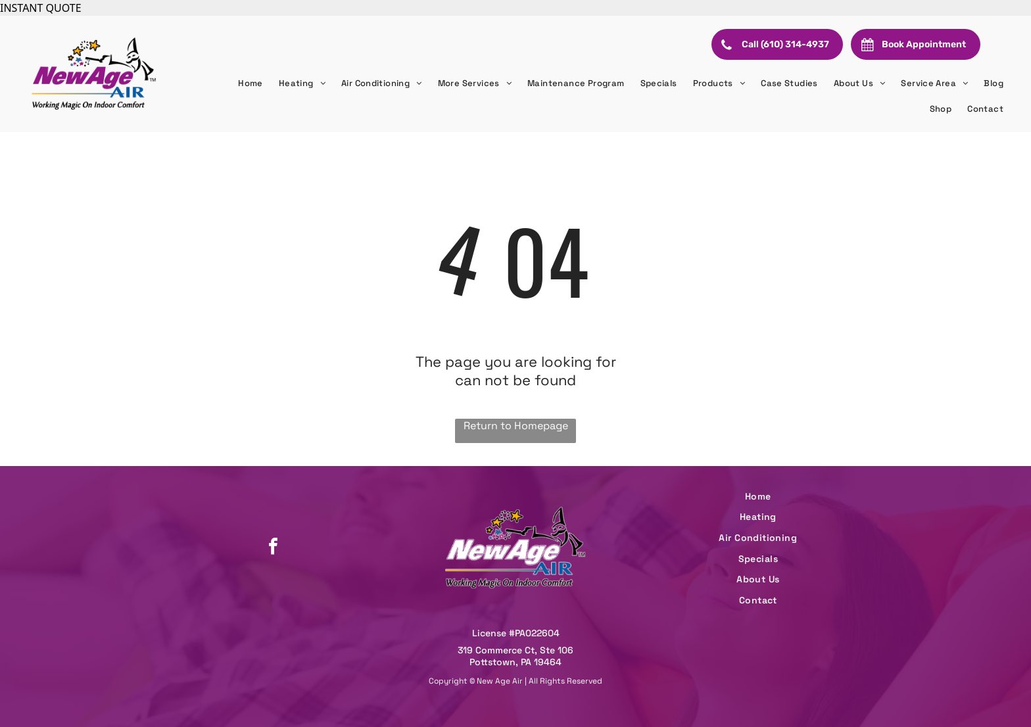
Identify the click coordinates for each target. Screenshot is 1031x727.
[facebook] (272, 548)
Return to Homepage (516, 426)
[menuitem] (250, 83)
